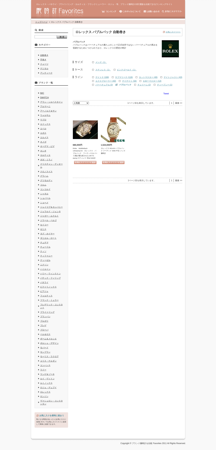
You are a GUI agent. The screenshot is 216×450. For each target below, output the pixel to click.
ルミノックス (46, 383)
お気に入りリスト (173, 32)
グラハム (44, 176)
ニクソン (44, 265)
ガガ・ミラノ (46, 159)
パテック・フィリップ (50, 278)
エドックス (45, 124)
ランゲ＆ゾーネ (47, 374)
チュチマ (44, 242)
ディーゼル (45, 260)
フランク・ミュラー (49, 300)
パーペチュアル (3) (104, 85)
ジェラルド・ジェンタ (50, 211)
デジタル (44, 68)
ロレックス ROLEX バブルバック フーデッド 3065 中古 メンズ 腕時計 (113, 150)
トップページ (41, 22)
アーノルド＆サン (48, 111)
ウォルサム (45, 115)
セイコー (44, 225)
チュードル (45, 247)
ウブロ (43, 120)
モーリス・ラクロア (49, 356)
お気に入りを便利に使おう (51, 415)
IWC (42, 93)
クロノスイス (46, 171)
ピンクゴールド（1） (127, 70)
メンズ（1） (101, 62)
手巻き (43, 60)
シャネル (44, 194)
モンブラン (45, 352)
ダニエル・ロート (48, 238)
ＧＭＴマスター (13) (152, 81)
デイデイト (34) (129, 81)
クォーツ (44, 64)
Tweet (166, 93)
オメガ (43, 142)
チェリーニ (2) (144, 85)
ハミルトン (45, 269)
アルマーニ (45, 106)
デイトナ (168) (102, 77)
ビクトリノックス (48, 287)
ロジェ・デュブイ (48, 387)
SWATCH (44, 97)
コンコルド (45, 189)
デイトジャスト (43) (173, 77)
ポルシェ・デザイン (49, 343)
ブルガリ (44, 321)
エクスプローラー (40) (105, 81)
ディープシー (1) (164, 85)
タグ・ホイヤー (47, 234)
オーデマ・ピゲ (47, 146)
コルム (43, 185)
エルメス (44, 137)
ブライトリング (47, 312)
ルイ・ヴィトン (47, 379)
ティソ (43, 251)
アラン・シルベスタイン (51, 102)
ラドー (43, 370)
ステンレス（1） (103, 70)
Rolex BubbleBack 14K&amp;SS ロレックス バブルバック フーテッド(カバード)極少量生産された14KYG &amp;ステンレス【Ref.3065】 (85, 153)
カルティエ (45, 155)
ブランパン (45, 316)
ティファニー (46, 256)
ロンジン (44, 396)
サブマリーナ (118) (124, 77)
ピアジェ (44, 291)
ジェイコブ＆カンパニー (51, 207)
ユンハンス (45, 365)
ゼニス (43, 229)
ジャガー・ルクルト (49, 216)
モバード (44, 347)
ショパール (45, 198)
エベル (43, 128)
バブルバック (125, 85)
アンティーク (46, 73)
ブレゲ (43, 325)
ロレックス (45, 392)
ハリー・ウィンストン (50, 273)
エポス (43, 133)
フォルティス (46, 296)
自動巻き (44, 55)
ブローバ (44, 330)
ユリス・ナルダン (48, 361)
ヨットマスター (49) (148, 77)
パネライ (44, 282)
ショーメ (44, 202)
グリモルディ (46, 180)
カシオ (43, 151)
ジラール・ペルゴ (48, 220)
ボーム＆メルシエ (48, 339)
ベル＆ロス (45, 334)
